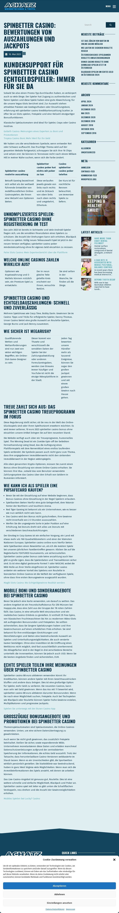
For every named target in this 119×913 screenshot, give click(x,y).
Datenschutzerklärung (55, 909)
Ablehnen (59, 894)
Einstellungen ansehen (59, 903)
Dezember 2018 (88, 121)
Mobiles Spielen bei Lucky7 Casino (22, 798)
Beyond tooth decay (104, 279)
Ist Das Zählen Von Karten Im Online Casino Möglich (95, 42)
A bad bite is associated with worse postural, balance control (103, 263)
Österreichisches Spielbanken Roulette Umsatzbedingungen (96, 56)
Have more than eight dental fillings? (102, 241)
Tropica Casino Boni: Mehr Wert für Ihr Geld (27, 138)
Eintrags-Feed (88, 171)
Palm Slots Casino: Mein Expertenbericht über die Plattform (36, 252)
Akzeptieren (59, 885)
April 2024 (86, 101)
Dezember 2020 (88, 117)
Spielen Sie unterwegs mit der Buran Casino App (29, 708)
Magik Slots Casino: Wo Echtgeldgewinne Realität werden (34, 582)
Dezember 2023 (88, 109)
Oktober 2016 (87, 129)
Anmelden (85, 167)
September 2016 (88, 133)
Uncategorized (88, 152)
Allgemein (86, 148)
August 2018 (87, 125)
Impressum (70, 909)
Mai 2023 (85, 113)
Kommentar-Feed (89, 175)
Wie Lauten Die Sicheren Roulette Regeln (96, 49)
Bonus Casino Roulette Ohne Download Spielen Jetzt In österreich (95, 64)
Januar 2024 (87, 105)
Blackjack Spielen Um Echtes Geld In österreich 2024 (97, 73)
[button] (114, 859)
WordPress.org (88, 179)
